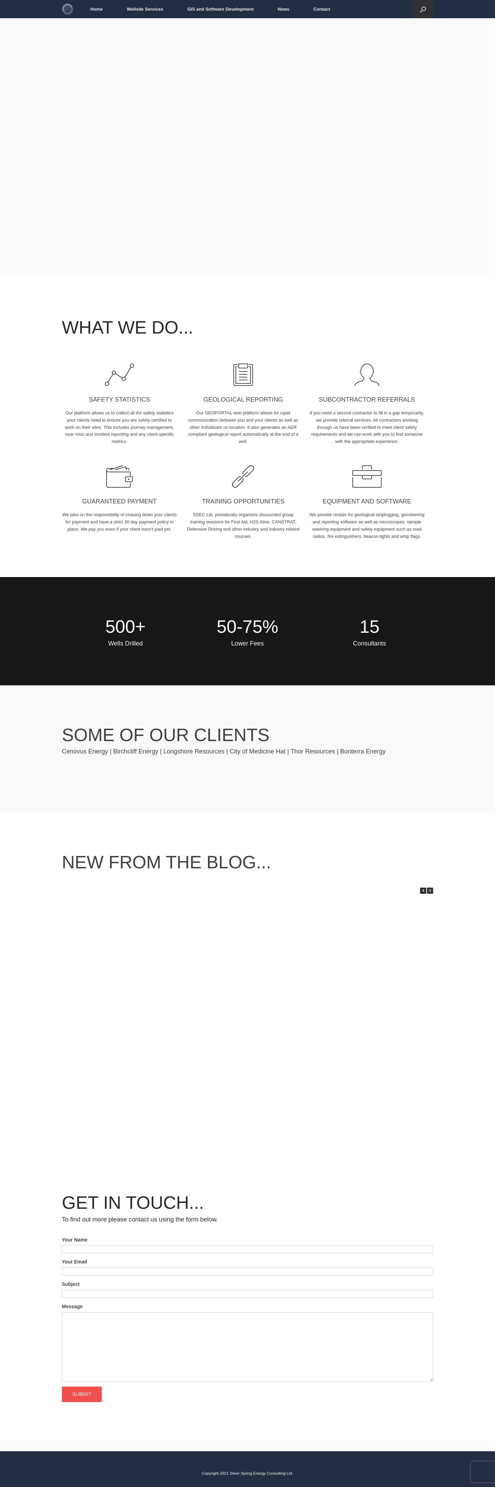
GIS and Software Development (220, 9)
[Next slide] (485, 154)
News (283, 9)
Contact (322, 9)
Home (96, 9)
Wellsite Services (145, 9)
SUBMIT (81, 1394)
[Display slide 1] (483, 267)
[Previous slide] (10, 154)
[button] (430, 891)
